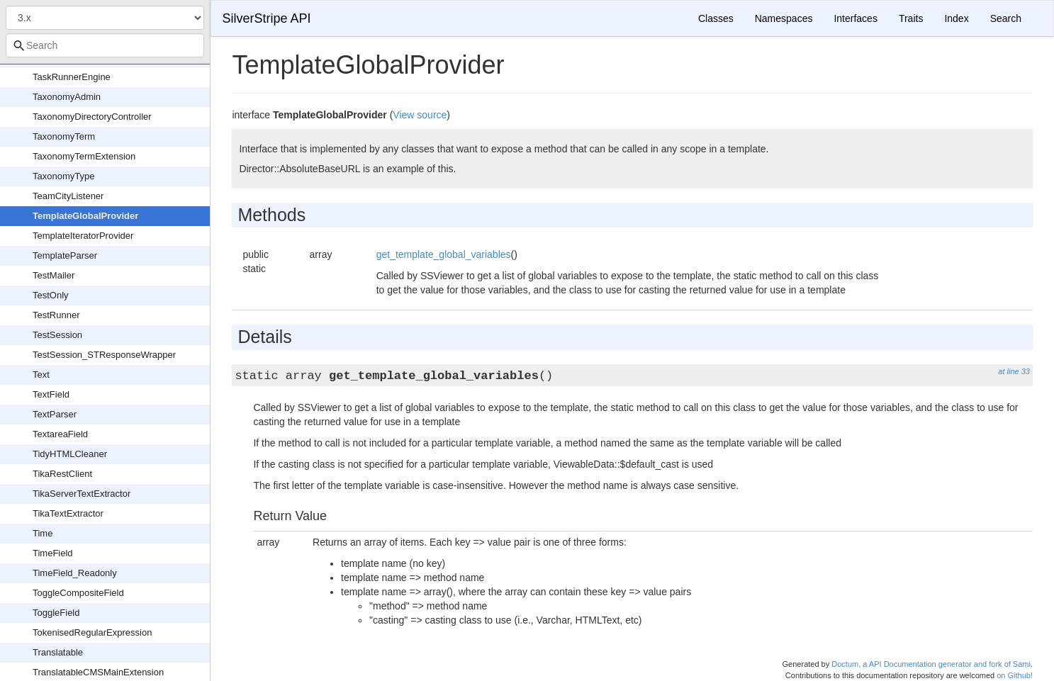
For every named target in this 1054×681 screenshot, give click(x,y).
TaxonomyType (63, 176)
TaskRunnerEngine (72, 77)
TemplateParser (65, 255)
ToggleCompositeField (78, 592)
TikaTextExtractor (68, 513)
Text (41, 374)
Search (1005, 18)
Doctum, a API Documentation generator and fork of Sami (931, 664)
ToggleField (56, 612)
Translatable (58, 652)
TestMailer (53, 275)
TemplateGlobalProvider (85, 215)
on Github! (1015, 675)
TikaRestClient (62, 473)
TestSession (57, 335)
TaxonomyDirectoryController (92, 116)
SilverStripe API (266, 18)
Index (956, 18)
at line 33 (1014, 371)
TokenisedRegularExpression (92, 632)
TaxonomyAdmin (67, 96)
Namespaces (784, 18)
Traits (911, 18)
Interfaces (855, 18)
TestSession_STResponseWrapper (104, 354)
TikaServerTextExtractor (81, 493)
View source (420, 114)
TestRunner (56, 315)
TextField (51, 394)
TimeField (53, 553)
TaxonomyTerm (64, 136)
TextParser (55, 414)
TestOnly (51, 295)
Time (42, 533)
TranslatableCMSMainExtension (98, 672)
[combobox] (105, 45)
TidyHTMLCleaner (70, 454)
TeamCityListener (68, 196)
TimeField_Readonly (75, 573)
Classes (716, 18)
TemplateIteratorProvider (83, 235)
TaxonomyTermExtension (84, 156)
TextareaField (60, 434)
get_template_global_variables (443, 254)
